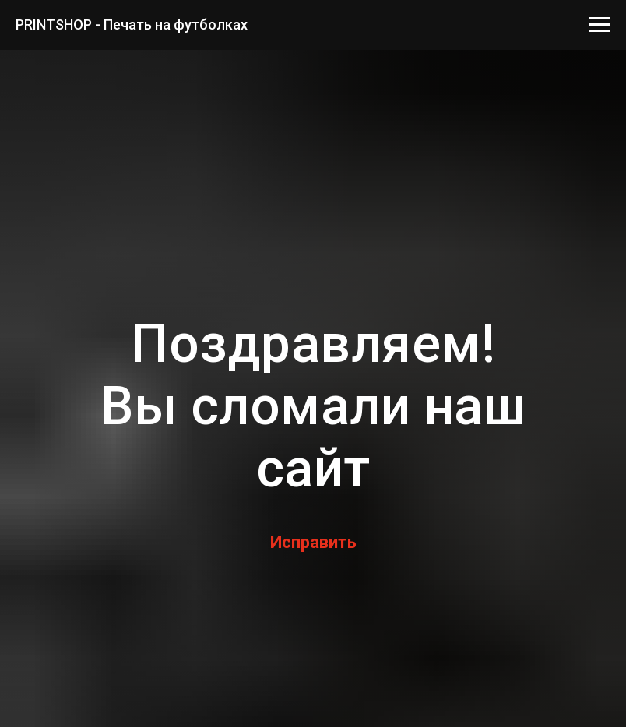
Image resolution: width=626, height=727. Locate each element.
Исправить (313, 542)
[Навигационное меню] (599, 25)
